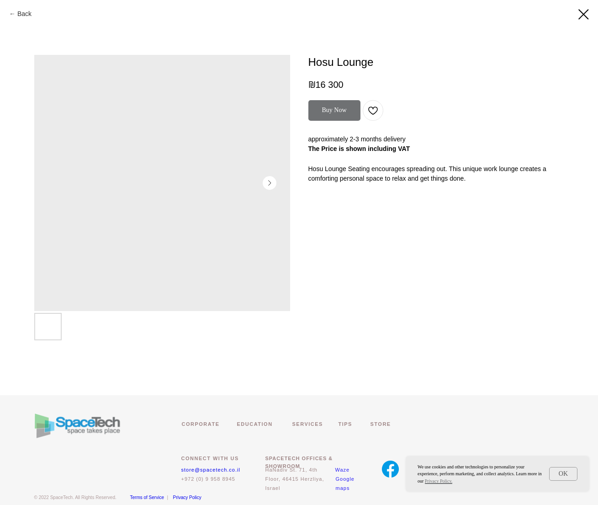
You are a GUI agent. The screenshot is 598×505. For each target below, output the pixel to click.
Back (24, 13)
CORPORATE (201, 424)
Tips (345, 424)
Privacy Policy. (438, 481)
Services (307, 424)
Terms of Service (147, 497)
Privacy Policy (187, 497)
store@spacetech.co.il (210, 470)
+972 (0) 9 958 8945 (208, 479)
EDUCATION (255, 424)
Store (380, 424)
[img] (390, 469)
